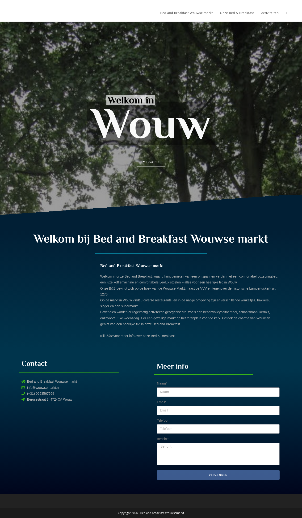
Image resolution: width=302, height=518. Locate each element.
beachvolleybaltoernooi (220, 312)
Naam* (162, 383)
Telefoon (163, 420)
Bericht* (163, 439)
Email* (161, 402)
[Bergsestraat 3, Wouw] (83, 445)
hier (109, 336)
